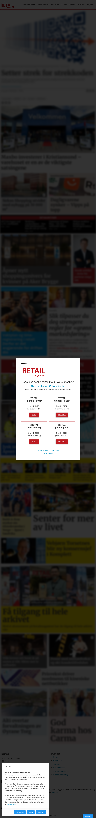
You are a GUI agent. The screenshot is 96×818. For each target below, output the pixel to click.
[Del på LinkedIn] (90, 90)
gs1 (24, 99)
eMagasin (89, 5)
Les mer (55, 792)
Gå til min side (48, 453)
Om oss (72, 5)
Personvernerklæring (60, 775)
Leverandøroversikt (28, 5)
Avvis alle (41, 812)
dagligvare (6, 99)
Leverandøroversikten (61, 771)
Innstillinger (88, 816)
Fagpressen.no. (12, 804)
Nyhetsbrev (80, 5)
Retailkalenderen (42, 5)
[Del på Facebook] (87, 90)
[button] (91, 223)
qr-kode (31, 99)
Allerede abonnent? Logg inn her (48, 386)
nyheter (17, 99)
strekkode (41, 99)
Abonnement (54, 5)
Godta (31, 812)
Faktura (62, 415)
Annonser (64, 5)
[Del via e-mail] (93, 90)
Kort (34, 415)
